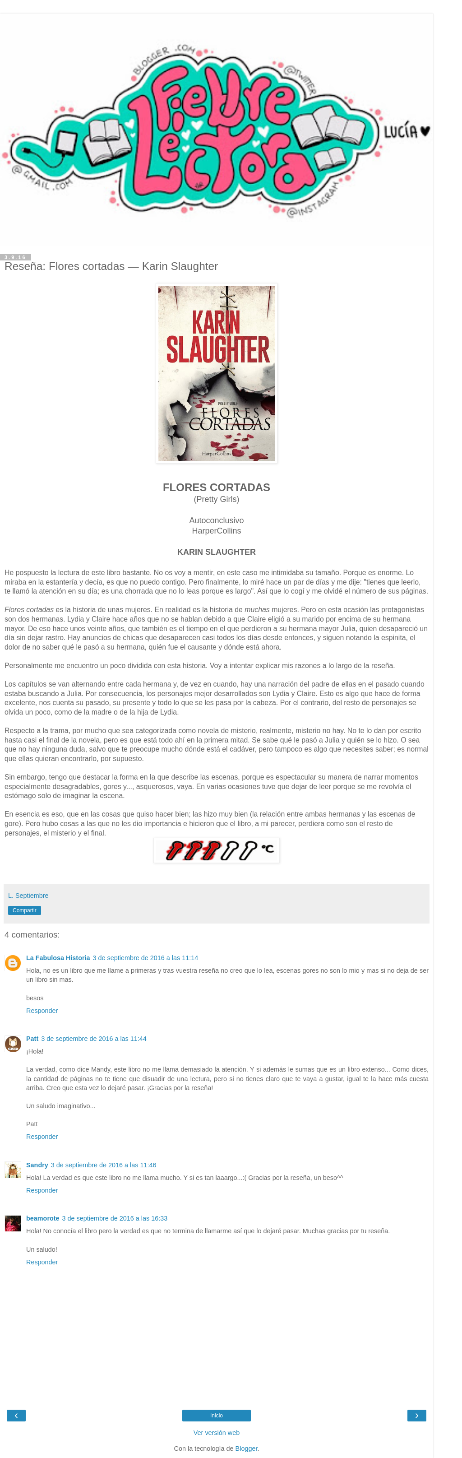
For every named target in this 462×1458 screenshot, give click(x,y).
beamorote (43, 1218)
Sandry (37, 1165)
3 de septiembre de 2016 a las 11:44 (94, 1038)
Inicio (216, 1415)
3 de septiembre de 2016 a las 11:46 (104, 1165)
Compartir (25, 910)
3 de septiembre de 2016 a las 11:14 (146, 957)
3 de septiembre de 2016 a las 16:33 (115, 1218)
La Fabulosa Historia (58, 957)
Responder (42, 1010)
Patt (32, 1038)
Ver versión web (217, 1432)
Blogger (247, 1448)
